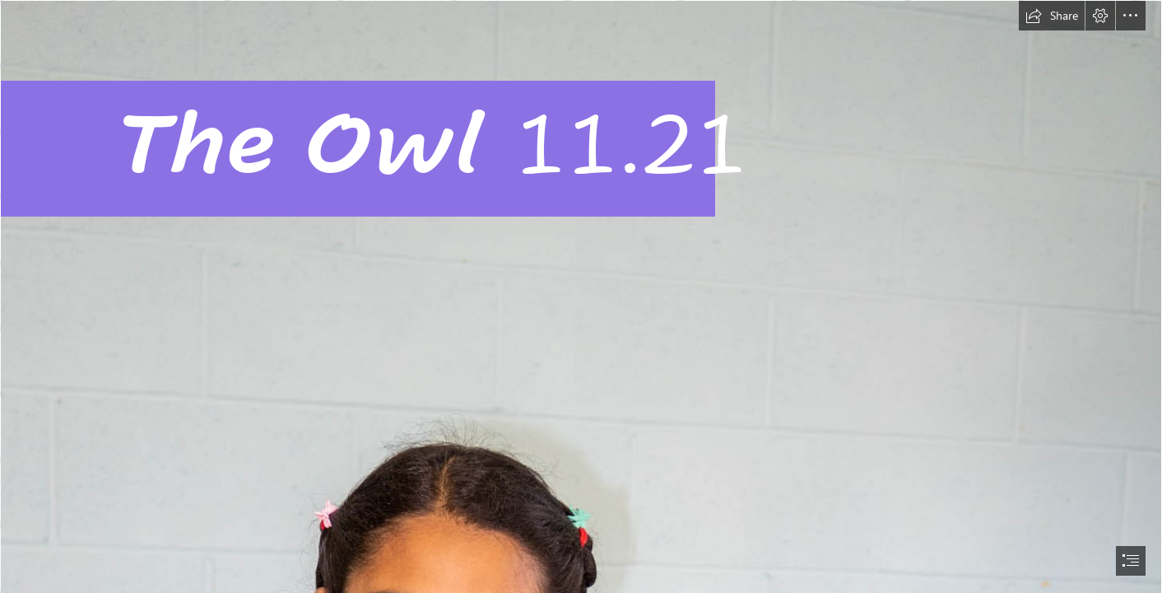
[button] (1052, 15)
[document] (581, 296)
